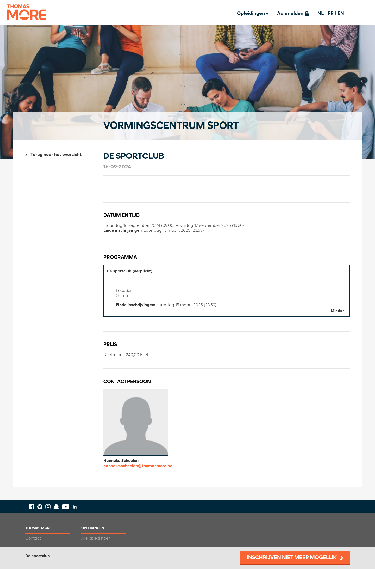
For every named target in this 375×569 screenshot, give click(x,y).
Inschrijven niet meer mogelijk (292, 557)
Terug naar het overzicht (56, 155)
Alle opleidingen (96, 538)
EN (341, 13)
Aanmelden (290, 13)
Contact (33, 538)
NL (320, 13)
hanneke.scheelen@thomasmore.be (137, 466)
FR (331, 13)
